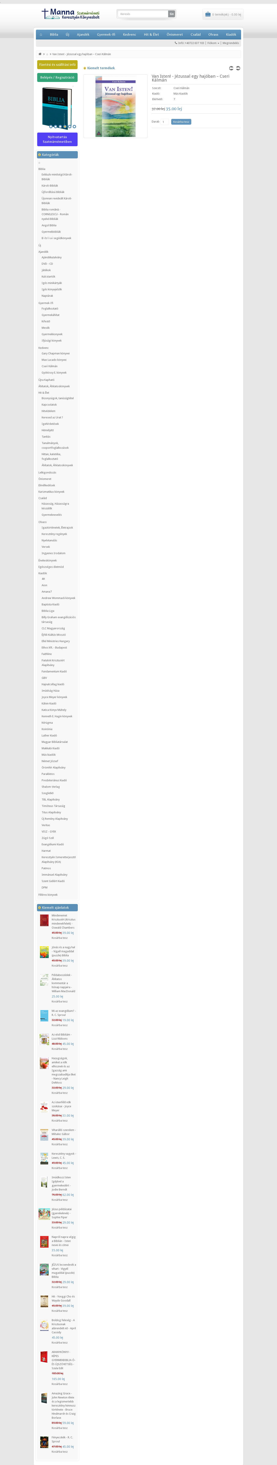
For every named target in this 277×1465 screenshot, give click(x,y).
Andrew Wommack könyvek (58, 598)
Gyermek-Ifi (106, 34)
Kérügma (47, 722)
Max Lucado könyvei (54, 359)
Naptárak (47, 295)
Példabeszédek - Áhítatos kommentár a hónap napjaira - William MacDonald (63, 983)
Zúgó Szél (48, 838)
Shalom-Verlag (51, 786)
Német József (50, 761)
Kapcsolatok (49, 404)
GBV (44, 677)
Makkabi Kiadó (51, 748)
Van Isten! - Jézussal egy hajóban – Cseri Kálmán (81, 54)
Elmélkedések (46, 485)
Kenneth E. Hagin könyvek (57, 716)
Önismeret (175, 34)
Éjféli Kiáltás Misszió (54, 634)
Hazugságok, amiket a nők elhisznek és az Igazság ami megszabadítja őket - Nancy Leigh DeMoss (64, 1070)
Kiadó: (156, 93)
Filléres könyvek (47, 894)
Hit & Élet (151, 34)
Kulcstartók (48, 276)
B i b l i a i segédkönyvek (56, 238)
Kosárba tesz (60, 937)
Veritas (46, 825)
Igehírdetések (50, 423)
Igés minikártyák (52, 283)
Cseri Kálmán (49, 366)
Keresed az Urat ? (52, 417)
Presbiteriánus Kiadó (54, 780)
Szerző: (156, 88)
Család (196, 34)
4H (43, 578)
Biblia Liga (48, 610)
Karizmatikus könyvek (51, 491)
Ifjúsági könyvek (52, 340)
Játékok (46, 270)
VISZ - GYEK (49, 831)
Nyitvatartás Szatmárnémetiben (57, 139)
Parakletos (48, 774)
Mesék (46, 327)
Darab (155, 121)
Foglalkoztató (50, 308)
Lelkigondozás (47, 472)
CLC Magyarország (53, 628)
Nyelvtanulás (49, 540)
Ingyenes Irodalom (53, 553)
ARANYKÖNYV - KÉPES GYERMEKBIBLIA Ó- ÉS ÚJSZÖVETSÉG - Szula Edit (63, 1360)
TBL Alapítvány (51, 799)
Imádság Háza (50, 690)
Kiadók (231, 34)
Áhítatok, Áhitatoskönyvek (54, 386)
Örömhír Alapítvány (53, 767)
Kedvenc (129, 34)
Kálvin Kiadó (49, 703)
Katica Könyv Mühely (54, 709)
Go (172, 14)
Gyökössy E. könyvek (54, 372)
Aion (44, 585)
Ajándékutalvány (52, 257)
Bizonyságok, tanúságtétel (58, 398)
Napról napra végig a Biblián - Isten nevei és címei (64, 1241)
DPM (44, 887)
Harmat (46, 850)
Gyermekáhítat (50, 315)
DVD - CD (47, 263)
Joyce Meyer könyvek (54, 697)
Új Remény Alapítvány (55, 818)
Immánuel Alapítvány (54, 874)
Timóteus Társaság (53, 806)
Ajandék (83, 34)
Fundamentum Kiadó (54, 671)
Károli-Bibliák (50, 185)
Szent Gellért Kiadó (53, 881)
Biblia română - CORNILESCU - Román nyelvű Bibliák (55, 214)
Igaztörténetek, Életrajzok (57, 527)
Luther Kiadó (49, 735)
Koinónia (47, 729)
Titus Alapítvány (51, 812)
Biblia (54, 34)
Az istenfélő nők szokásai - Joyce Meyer (61, 1106)
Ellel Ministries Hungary (56, 641)
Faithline (47, 654)
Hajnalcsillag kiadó (53, 684)
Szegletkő (47, 793)
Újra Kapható (46, 379)
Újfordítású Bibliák (53, 192)
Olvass (213, 34)
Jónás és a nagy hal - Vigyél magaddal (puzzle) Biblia (63, 951)
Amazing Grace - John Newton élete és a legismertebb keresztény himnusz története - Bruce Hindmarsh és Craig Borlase (64, 1405)
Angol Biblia (49, 225)
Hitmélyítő (48, 430)
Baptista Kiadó (50, 604)
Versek (46, 546)
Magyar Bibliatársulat (55, 741)
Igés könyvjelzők (52, 289)
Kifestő (46, 321)
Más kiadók (49, 754)
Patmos (46, 868)
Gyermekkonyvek (52, 334)
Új (67, 34)
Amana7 (47, 591)
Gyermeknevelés (52, 514)
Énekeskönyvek (47, 560)
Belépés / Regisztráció (57, 77)
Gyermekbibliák (51, 231)
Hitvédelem (48, 411)
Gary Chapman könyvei (56, 353)
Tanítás (46, 436)
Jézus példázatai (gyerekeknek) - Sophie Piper (62, 1213)
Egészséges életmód (51, 566)
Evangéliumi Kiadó (53, 844)
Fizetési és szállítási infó (57, 65)
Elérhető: (157, 99)
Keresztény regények (54, 534)
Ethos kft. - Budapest (54, 647)
